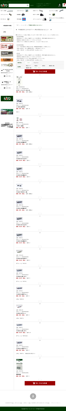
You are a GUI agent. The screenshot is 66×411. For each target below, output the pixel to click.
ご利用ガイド (48, 3)
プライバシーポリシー (56, 402)
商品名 (36, 65)
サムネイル (36, 62)
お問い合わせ (40, 3)
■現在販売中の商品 (7, 25)
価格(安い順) (51, 65)
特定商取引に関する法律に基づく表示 (39, 402)
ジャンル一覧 (23, 25)
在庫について (46, 5)
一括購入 (28, 62)
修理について (40, 6)
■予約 (4, 32)
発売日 (43, 65)
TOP (17, 25)
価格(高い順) (28, 67)
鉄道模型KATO (8, 402)
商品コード (28, 65)
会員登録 (39, 5)
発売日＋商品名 (37, 67)
